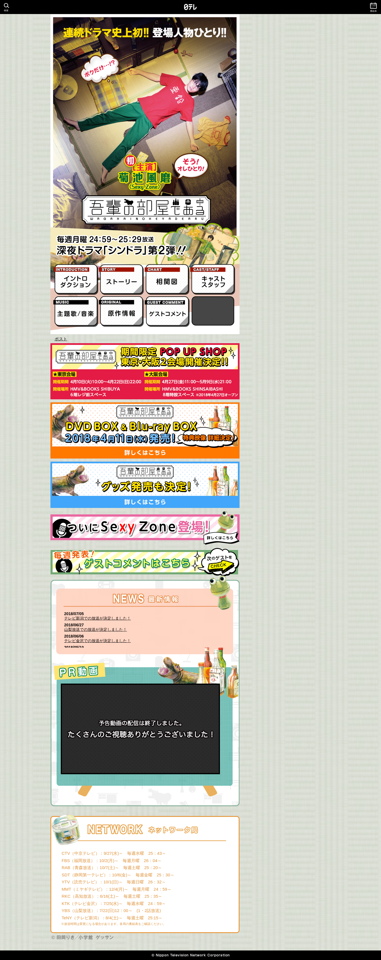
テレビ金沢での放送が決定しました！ (97, 640)
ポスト (61, 338)
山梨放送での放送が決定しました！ (95, 629)
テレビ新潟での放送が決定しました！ (97, 618)
